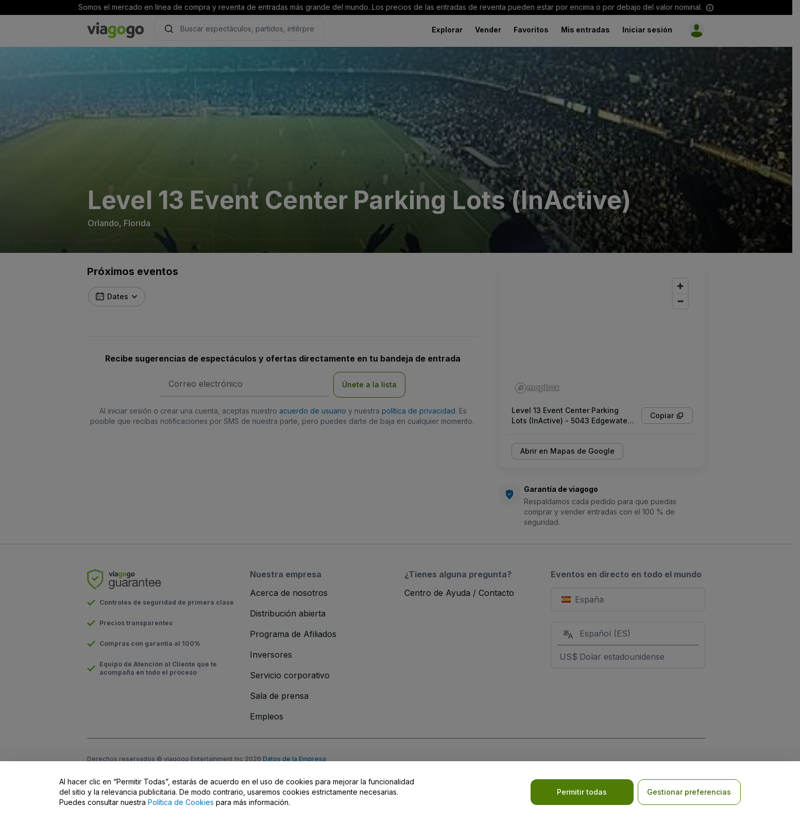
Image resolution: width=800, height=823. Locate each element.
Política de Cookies (181, 802)
